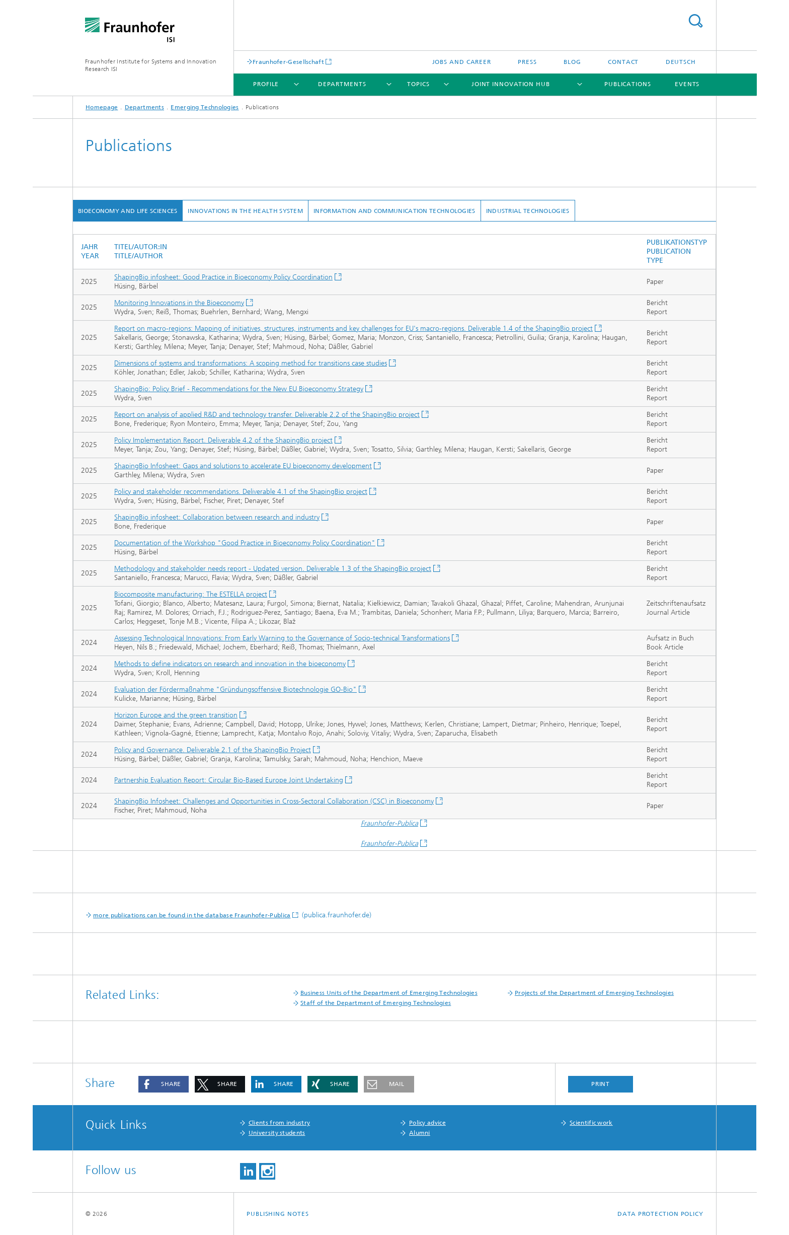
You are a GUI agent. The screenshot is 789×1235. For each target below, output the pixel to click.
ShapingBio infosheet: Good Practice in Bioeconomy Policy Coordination (223, 277)
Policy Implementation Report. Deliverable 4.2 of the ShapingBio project (223, 440)
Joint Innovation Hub (510, 84)
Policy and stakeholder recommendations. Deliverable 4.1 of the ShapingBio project (240, 491)
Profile (266, 84)
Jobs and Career (462, 61)
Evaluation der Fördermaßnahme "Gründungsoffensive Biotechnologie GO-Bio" (235, 689)
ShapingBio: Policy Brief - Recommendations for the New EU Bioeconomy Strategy (238, 389)
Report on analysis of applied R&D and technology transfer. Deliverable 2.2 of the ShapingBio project (267, 414)
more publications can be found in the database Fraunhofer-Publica (192, 915)
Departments (342, 84)
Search (695, 21)
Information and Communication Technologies (394, 210)
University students (277, 1132)
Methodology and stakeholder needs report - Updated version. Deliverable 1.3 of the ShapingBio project (272, 568)
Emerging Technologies (205, 107)
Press (527, 61)
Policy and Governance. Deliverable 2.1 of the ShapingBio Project (212, 750)
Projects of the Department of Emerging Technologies (594, 992)
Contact (623, 61)
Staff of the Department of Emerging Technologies (375, 1002)
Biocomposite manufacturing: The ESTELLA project (190, 594)
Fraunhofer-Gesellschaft (288, 61)
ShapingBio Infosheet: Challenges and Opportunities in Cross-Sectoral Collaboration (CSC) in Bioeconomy (274, 801)
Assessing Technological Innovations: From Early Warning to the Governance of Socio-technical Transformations (282, 638)
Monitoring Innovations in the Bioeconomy (179, 303)
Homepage (102, 107)
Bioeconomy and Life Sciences (127, 210)
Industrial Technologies (528, 210)
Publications (627, 84)
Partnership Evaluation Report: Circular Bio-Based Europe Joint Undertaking (228, 780)
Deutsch (681, 61)
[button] (163, 1084)
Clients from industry (279, 1122)
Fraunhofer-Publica (389, 823)
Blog (572, 61)
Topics (418, 84)
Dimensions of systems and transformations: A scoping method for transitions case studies (250, 363)
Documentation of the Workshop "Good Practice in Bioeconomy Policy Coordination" (244, 543)
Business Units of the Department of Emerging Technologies (389, 992)
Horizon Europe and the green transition (176, 715)
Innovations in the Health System (245, 210)
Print (600, 1083)
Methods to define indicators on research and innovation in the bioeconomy (230, 664)
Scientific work (591, 1122)
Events (687, 84)
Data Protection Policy (660, 1213)
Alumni (419, 1132)
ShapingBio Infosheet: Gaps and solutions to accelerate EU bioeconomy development (243, 466)
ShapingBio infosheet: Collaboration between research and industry (217, 517)
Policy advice (427, 1122)
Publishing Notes (277, 1213)
